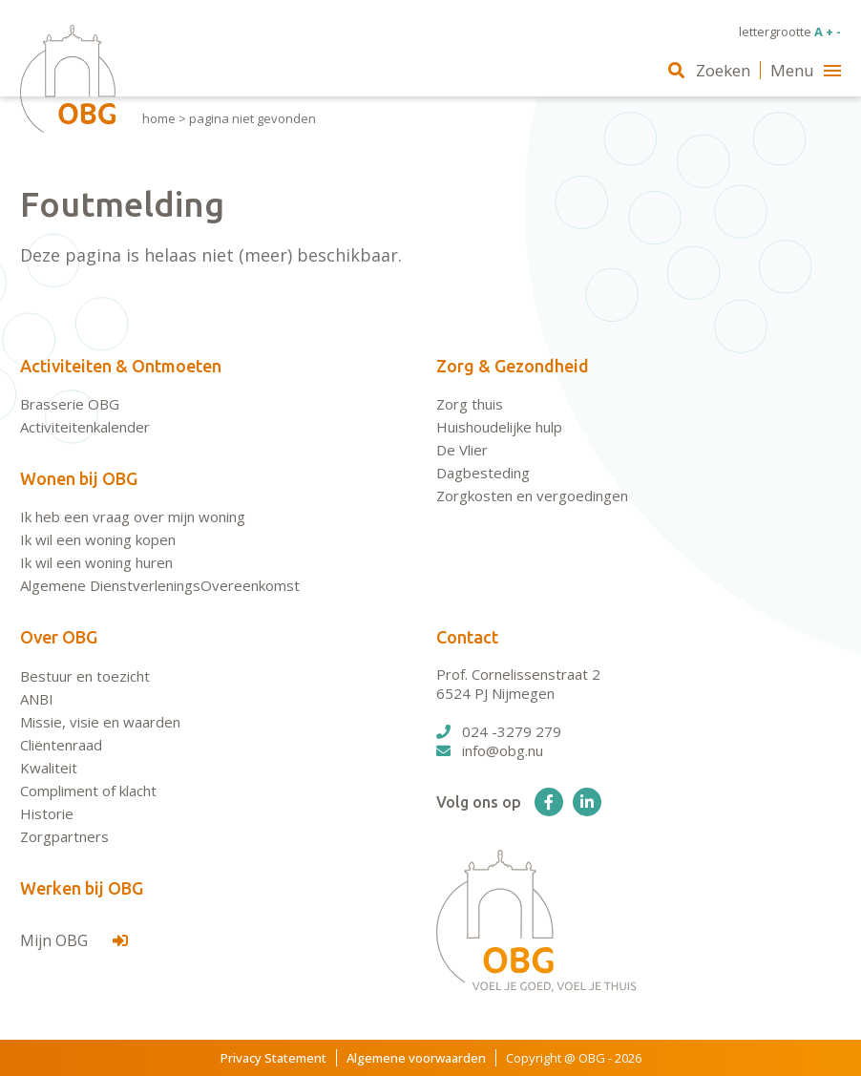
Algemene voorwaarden (416, 1057)
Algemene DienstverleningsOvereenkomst (160, 585)
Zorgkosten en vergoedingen (532, 495)
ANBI (36, 698)
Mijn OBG (74, 940)
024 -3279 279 (498, 731)
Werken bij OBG (81, 887)
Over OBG (58, 636)
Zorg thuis (469, 403)
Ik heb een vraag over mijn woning (132, 516)
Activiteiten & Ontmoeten (120, 365)
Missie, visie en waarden (100, 721)
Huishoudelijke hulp (499, 426)
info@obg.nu (489, 750)
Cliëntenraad (61, 744)
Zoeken (709, 70)
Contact (467, 636)
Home (159, 118)
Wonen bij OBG (78, 478)
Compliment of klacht (88, 790)
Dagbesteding (483, 472)
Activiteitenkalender (85, 426)
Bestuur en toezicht (85, 676)
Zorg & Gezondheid (512, 365)
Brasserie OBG (69, 403)
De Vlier (462, 449)
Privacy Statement (273, 1057)
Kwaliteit (48, 767)
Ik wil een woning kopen (98, 539)
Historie (47, 813)
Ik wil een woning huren (96, 562)
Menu (805, 70)
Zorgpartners (64, 836)
